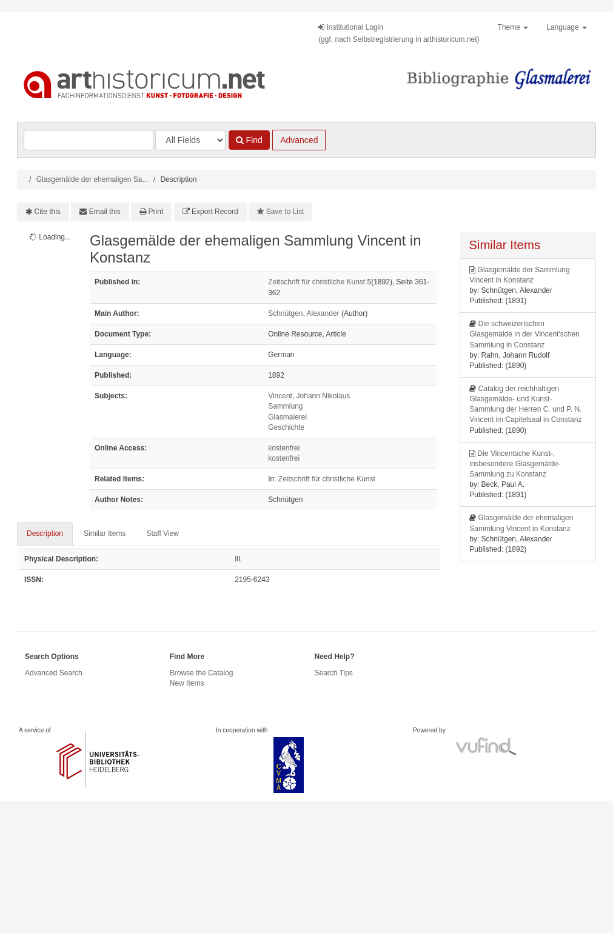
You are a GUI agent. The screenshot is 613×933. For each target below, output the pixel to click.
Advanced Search (53, 673)
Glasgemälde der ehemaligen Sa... (92, 179)
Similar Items (105, 533)
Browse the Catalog (201, 673)
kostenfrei (284, 448)
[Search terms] (88, 140)
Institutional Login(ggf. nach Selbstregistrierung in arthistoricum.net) (398, 33)
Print (156, 211)
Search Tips (334, 673)
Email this (105, 211)
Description (45, 533)
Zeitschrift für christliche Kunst (316, 282)
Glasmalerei (287, 417)
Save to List (285, 211)
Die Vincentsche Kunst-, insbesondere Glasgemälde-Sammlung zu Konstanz (514, 463)
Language (566, 27)
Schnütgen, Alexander (303, 313)
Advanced (299, 140)
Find (249, 140)
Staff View (162, 533)
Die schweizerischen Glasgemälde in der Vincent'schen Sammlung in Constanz (524, 334)
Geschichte (286, 427)
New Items (187, 683)
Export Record (215, 211)
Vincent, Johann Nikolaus (309, 396)
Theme (513, 27)
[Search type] (190, 140)
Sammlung (285, 406)
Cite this (48, 211)
